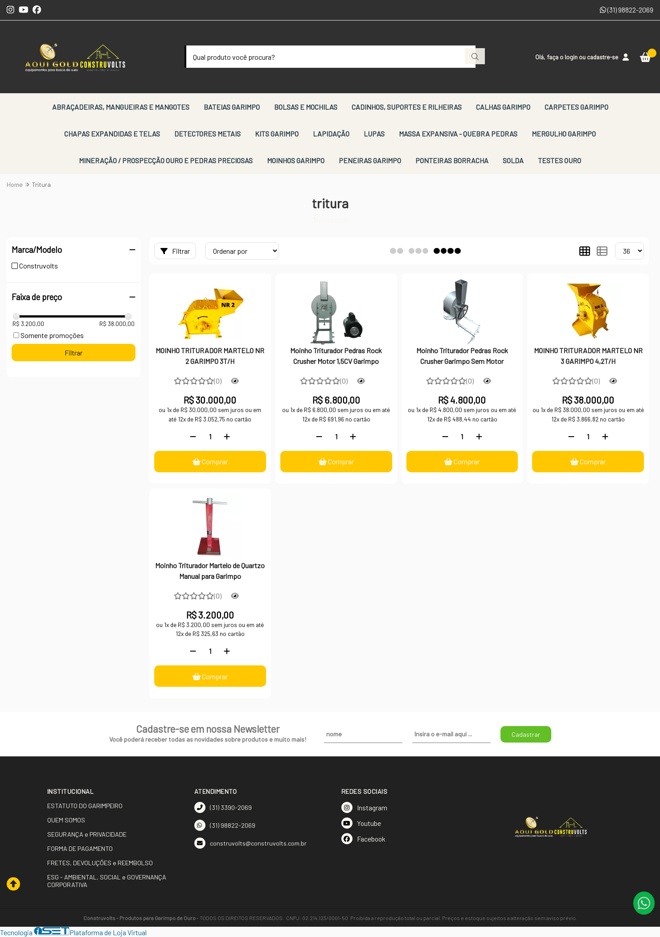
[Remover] (193, 436)
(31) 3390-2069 (223, 807)
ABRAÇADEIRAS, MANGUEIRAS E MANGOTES (120, 107)
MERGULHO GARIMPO (564, 133)
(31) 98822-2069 (626, 9)
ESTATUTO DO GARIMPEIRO (85, 805)
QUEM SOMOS (66, 820)
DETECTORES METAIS (207, 133)
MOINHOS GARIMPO (295, 160)
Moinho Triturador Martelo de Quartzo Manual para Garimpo (210, 570)
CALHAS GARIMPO (503, 107)
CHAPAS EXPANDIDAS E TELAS (112, 133)
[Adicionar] (227, 436)
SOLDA (513, 160)
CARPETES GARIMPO (576, 107)
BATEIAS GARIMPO (232, 107)
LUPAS (374, 133)
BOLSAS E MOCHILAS (305, 107)
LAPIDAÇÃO (331, 133)
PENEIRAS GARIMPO (370, 160)
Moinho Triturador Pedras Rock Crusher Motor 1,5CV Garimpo (336, 355)
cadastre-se (602, 57)
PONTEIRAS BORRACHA (451, 160)
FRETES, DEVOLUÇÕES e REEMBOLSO (100, 863)
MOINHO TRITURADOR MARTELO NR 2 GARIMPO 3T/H (210, 355)
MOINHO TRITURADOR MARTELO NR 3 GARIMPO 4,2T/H (588, 355)
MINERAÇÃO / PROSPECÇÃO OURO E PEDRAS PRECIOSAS (166, 160)
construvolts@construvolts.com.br (250, 843)
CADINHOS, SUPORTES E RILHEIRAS (407, 107)
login (572, 57)
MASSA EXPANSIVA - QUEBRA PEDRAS (458, 133)
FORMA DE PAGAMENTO (80, 848)
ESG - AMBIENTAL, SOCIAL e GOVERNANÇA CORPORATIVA (106, 880)
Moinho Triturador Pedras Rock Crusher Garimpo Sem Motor (462, 355)
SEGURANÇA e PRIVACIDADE (87, 834)
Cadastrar (526, 734)
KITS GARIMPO (277, 133)
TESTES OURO (559, 160)
